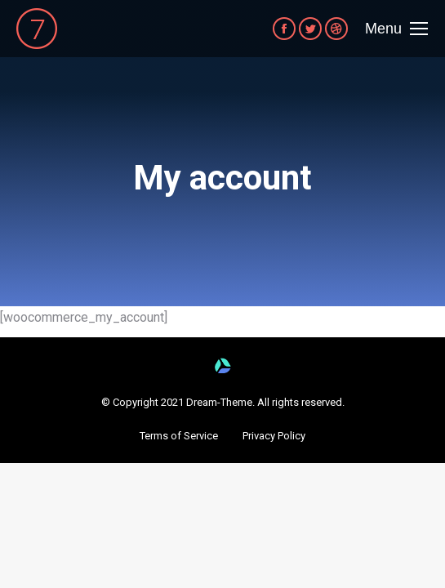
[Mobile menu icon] (396, 28)
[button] (179, 435)
